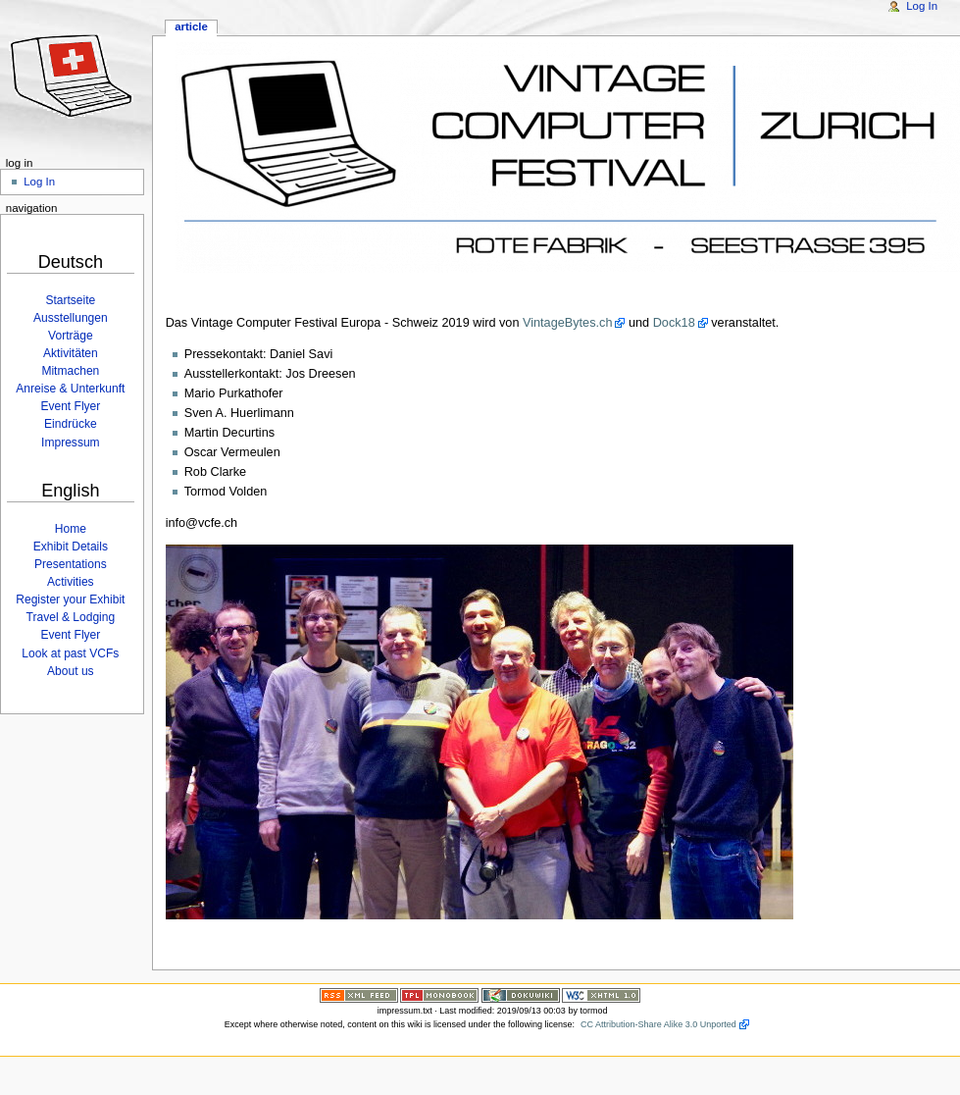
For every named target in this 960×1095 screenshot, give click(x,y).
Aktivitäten (70, 353)
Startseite (70, 300)
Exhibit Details (70, 546)
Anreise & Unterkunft (70, 388)
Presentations (70, 564)
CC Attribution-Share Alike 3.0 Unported (658, 1024)
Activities (70, 582)
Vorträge (70, 335)
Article (191, 26)
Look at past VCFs (70, 653)
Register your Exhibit (70, 599)
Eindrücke (70, 424)
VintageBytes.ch (567, 323)
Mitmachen (70, 371)
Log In (921, 6)
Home (70, 529)
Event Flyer (70, 406)
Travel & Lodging (71, 617)
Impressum (70, 442)
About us (70, 671)
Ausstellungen (70, 318)
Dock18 (674, 323)
